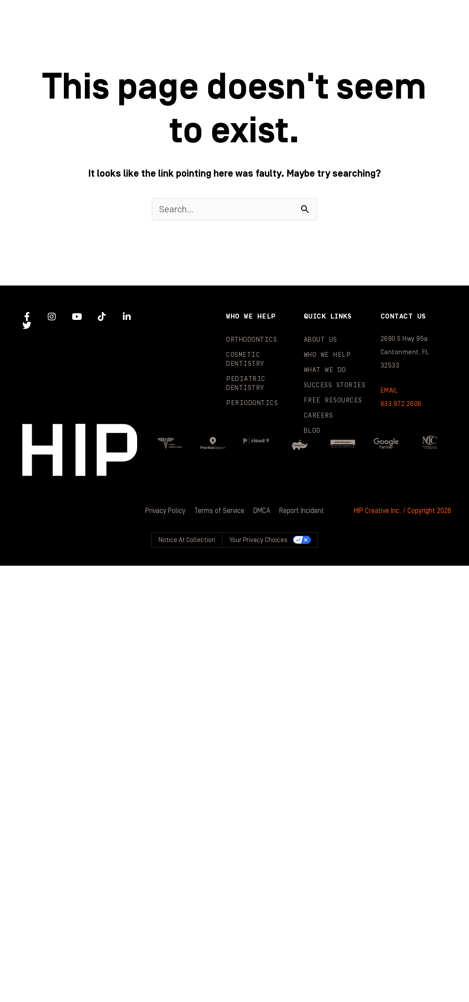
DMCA (261, 511)
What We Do (396, 18)
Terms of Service (219, 511)
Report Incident (301, 511)
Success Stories (122, 53)
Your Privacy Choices (258, 540)
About (186, 18)
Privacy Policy (165, 511)
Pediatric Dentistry (246, 383)
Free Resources (333, 400)
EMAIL (389, 390)
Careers (318, 415)
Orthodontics (251, 340)
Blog (332, 53)
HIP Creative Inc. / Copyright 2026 (402, 511)
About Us (320, 340)
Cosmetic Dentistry (245, 359)
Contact (424, 53)
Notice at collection (187, 540)
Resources (238, 53)
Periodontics (252, 403)
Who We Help (287, 18)
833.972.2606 (401, 404)
